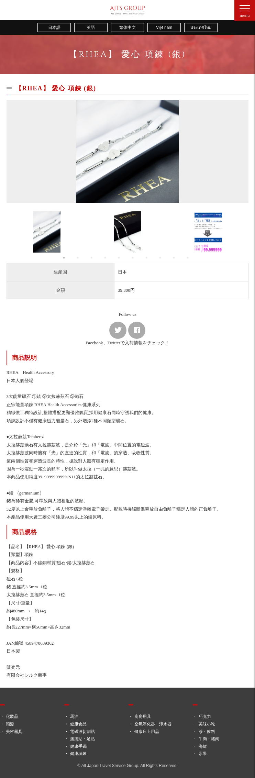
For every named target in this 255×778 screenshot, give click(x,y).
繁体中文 (127, 27)
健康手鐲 (78, 746)
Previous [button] (13, 232)
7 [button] (148, 257)
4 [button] (106, 257)
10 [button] (189, 257)
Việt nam (164, 27)
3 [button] (93, 257)
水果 (203, 753)
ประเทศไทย (200, 27)
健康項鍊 (78, 753)
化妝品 (12, 716)
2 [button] (79, 257)
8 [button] (161, 257)
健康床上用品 (146, 731)
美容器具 (14, 731)
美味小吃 (207, 724)
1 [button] (65, 257)
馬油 (74, 716)
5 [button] (120, 257)
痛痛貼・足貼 (82, 738)
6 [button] (134, 257)
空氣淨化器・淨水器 (152, 724)
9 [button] (175, 257)
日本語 (54, 27)
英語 (91, 27)
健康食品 (78, 724)
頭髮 (10, 724)
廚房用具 (142, 716)
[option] (128, 151)
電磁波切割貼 (82, 731)
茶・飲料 (207, 731)
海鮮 (203, 746)
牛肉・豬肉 (209, 738)
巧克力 (205, 716)
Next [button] (241, 232)
